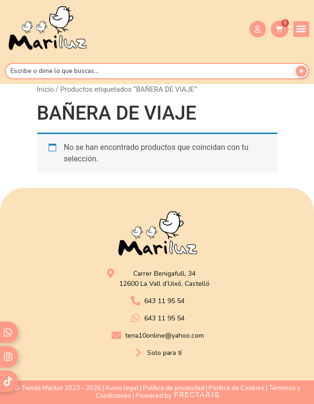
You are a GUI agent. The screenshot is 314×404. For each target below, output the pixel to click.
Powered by (177, 396)
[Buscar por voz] (301, 70)
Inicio (45, 89)
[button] (301, 29)
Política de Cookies (236, 388)
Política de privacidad (173, 388)
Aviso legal (121, 388)
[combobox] (157, 71)
